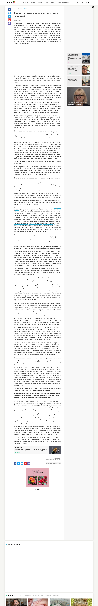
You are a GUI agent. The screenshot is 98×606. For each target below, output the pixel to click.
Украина (40, 2)
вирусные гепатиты (41, 255)
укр (86, 2)
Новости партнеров (14, 544)
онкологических (34, 248)
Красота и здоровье (63, 2)
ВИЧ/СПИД (54, 255)
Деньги (19, 595)
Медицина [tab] (11, 595)
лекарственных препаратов (29, 23)
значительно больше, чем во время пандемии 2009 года (34, 223)
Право (33, 2)
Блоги (52, 2)
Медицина (20, 8)
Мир (47, 2)
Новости (25, 2)
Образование (27, 595)
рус (88, 2)
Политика (36, 595)
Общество (56, 595)
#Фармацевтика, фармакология (53, 463)
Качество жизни (46, 595)
